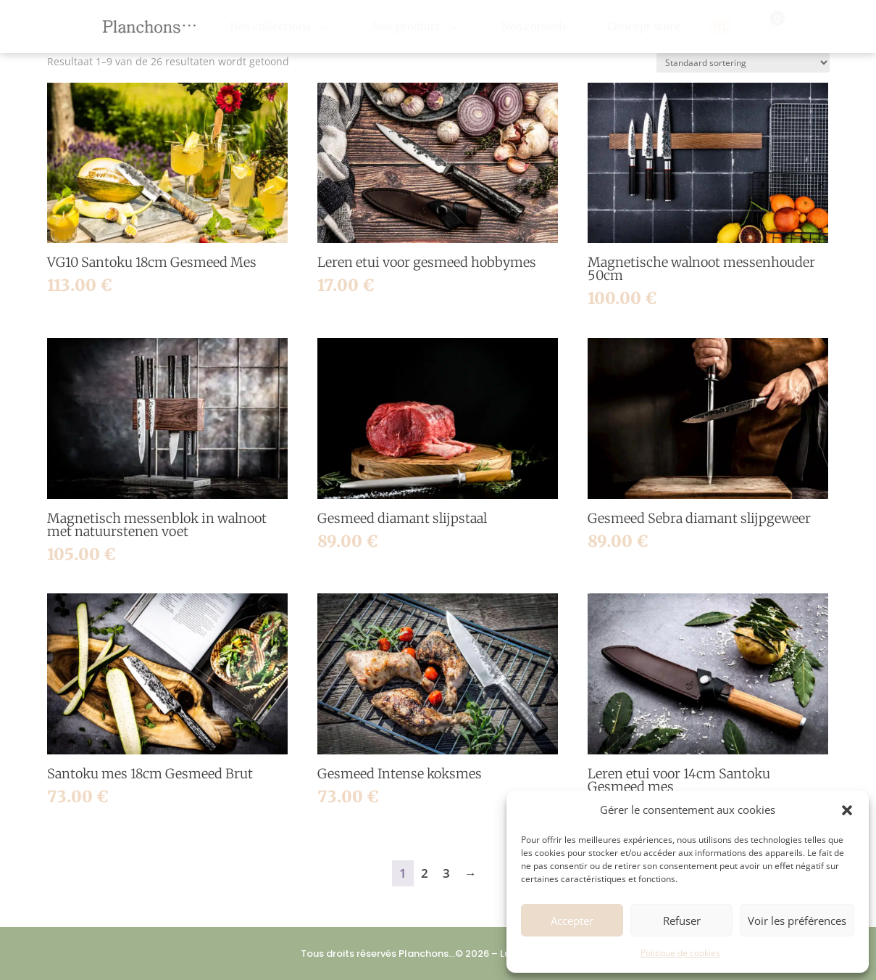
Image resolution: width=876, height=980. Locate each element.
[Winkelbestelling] (743, 63)
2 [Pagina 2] (424, 873)
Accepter (572, 920)
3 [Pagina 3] (446, 873)
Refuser (682, 920)
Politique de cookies (680, 953)
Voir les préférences (797, 920)
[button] (847, 810)
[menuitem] (281, 26)
